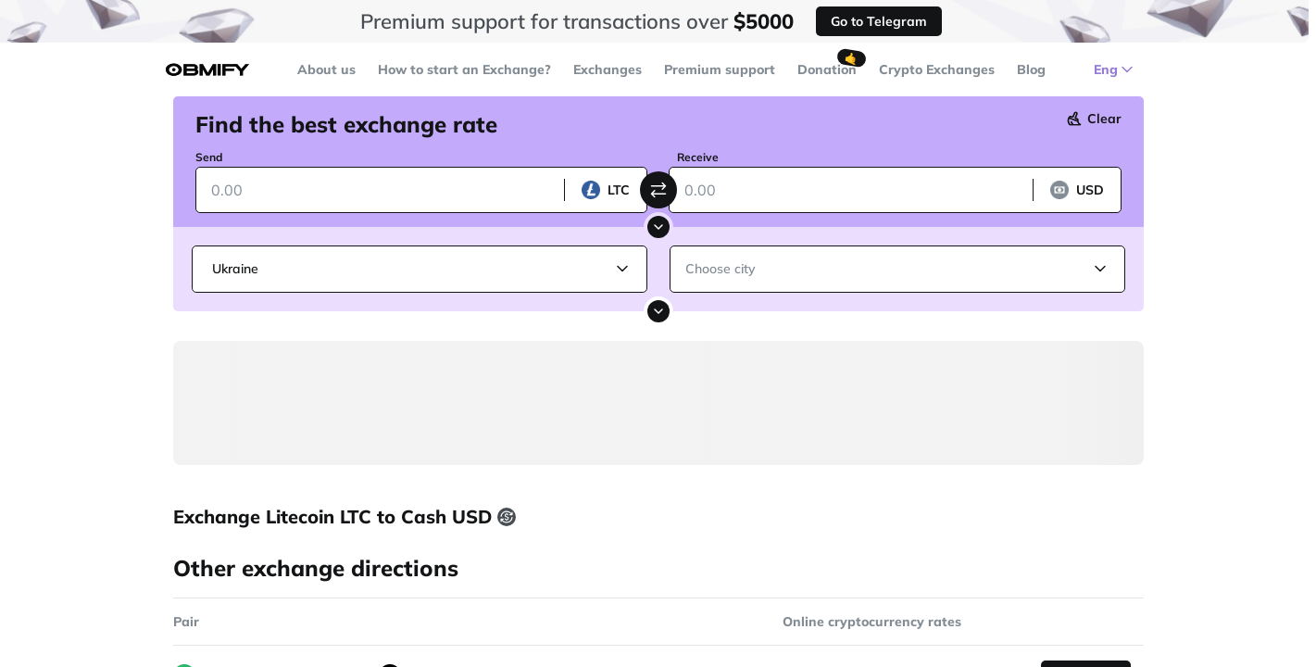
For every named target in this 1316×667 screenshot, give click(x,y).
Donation (827, 69)
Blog (1031, 69)
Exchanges (607, 69)
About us (326, 69)
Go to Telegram (879, 21)
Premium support (719, 69)
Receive (698, 157)
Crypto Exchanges (937, 69)
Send (208, 157)
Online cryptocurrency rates (872, 621)
